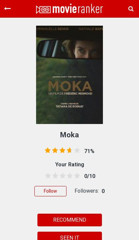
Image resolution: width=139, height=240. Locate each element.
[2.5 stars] (61, 176)
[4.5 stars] (76, 176)
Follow (50, 191)
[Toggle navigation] (7, 8)
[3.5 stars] (68, 176)
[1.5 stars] (54, 176)
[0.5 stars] (46, 176)
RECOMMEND (69, 220)
